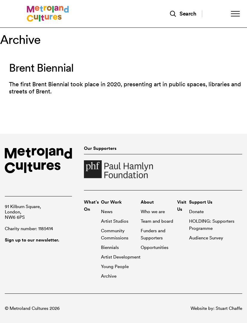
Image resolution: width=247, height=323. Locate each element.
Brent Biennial (41, 67)
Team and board (157, 221)
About (147, 202)
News (107, 211)
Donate (196, 211)
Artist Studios (114, 221)
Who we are (153, 211)
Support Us (200, 202)
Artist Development (120, 257)
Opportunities (154, 247)
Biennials (110, 247)
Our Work (111, 202)
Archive (108, 276)
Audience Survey (206, 238)
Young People (115, 266)
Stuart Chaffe (229, 308)
